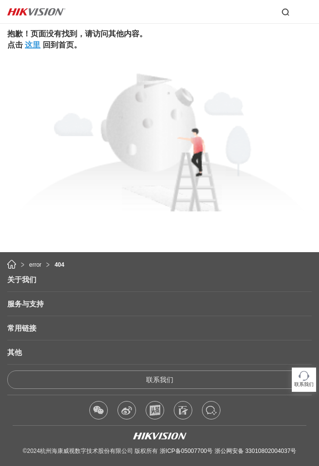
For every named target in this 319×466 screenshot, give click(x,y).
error (35, 265)
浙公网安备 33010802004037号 (256, 451)
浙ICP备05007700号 (186, 451)
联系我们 (159, 380)
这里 (32, 45)
